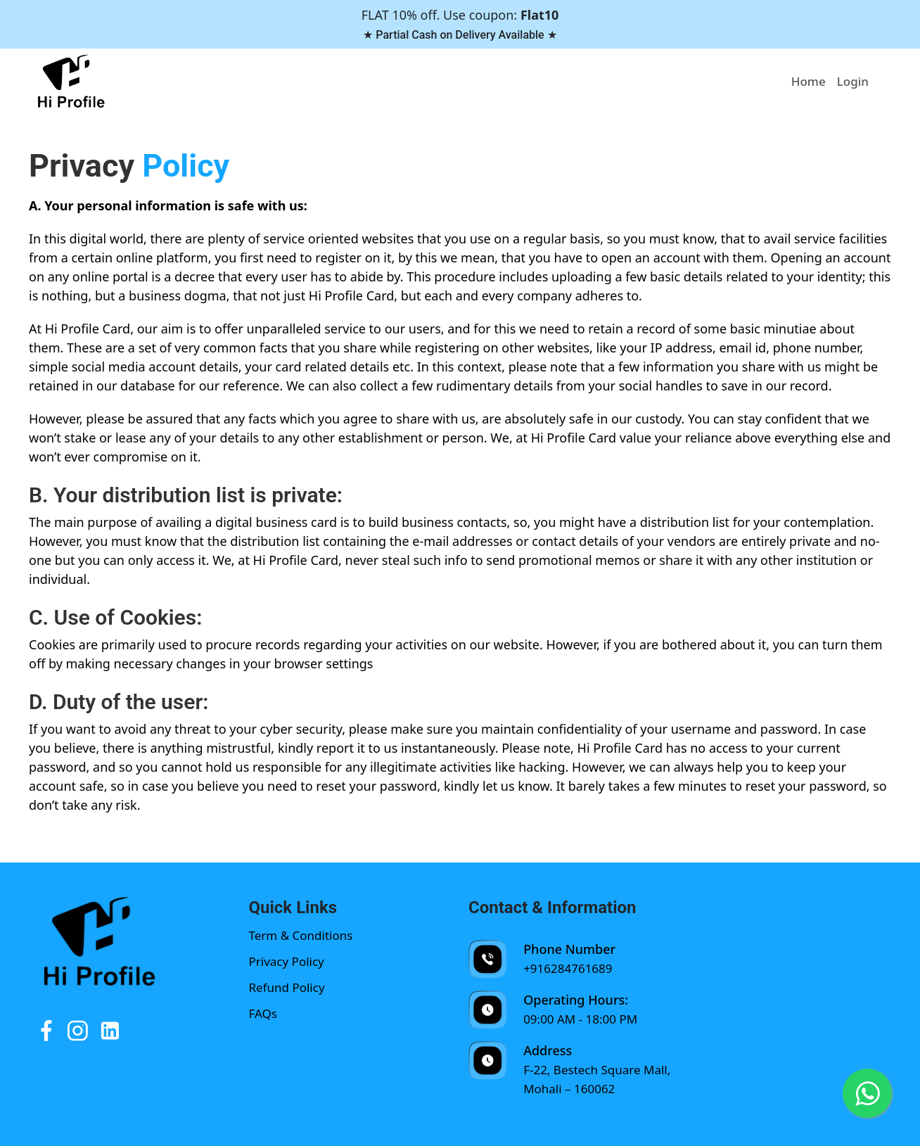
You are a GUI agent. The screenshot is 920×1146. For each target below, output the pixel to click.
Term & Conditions (301, 935)
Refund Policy (287, 987)
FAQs (263, 1013)
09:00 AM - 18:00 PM (580, 1019)
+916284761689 (567, 968)
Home (808, 81)
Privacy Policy (286, 961)
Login (853, 81)
